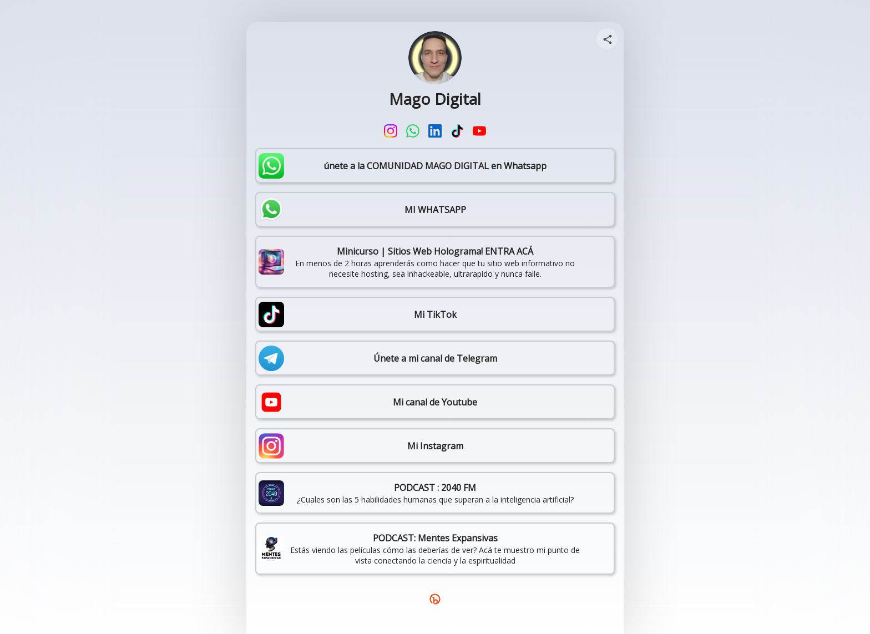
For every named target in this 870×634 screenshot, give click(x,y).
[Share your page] (607, 39)
